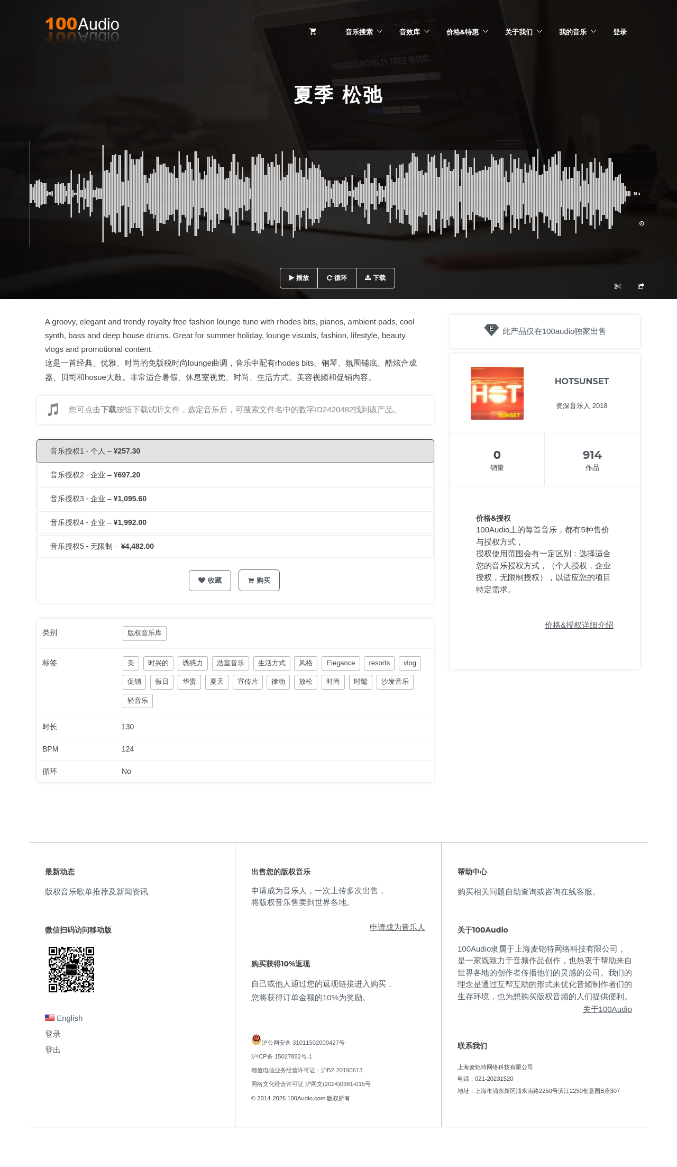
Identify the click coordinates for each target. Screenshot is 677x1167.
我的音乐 (573, 32)
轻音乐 (137, 700)
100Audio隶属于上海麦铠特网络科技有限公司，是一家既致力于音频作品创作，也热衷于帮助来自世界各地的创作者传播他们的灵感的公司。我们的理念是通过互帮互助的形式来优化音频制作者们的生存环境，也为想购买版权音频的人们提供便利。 (545, 972)
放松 (306, 681)
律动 (278, 681)
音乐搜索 (359, 32)
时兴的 (158, 663)
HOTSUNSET (582, 381)
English (64, 1018)
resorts (379, 663)
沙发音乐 (395, 681)
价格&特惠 (462, 32)
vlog (410, 663)
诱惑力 (192, 663)
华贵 (189, 681)
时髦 (361, 681)
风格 (306, 663)
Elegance (340, 663)
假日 (162, 681)
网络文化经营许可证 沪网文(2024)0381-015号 (311, 1084)
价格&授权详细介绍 (579, 624)
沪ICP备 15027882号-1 (281, 1056)
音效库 (409, 32)
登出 (53, 1049)
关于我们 (519, 32)
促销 (134, 681)
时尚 (333, 681)
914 (592, 455)
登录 (620, 32)
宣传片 (247, 681)
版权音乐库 (144, 633)
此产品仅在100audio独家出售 (554, 331)
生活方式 (272, 663)
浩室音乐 (230, 663)
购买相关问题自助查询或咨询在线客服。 (529, 891)
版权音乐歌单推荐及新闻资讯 (96, 891)
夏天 (217, 681)
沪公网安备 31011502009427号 (303, 1042)
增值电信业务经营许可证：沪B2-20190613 (307, 1070)
